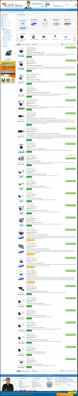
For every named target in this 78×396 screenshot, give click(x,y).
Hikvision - (32, 74)
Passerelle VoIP (20, 9)
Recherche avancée (58, 6)
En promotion (70, 155)
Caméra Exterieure (7, 33)
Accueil (2, 12)
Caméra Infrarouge (7, 32)
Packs (43, 9)
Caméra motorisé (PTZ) (8, 35)
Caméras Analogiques (12, 12)
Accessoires (5, 41)
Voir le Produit (21, 54)
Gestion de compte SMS (36, 385)
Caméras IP (6, 28)
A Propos (33, 381)
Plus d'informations (29, 394)
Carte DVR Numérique (7, 40)
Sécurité (65, 9)
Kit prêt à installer (7, 38)
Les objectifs (5, 42)
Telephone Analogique (57, 9)
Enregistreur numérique (7, 39)
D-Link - (30, 47)
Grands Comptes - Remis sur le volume (37, 387)
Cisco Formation (35, 380)
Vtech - (30, 143)
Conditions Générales (36, 382)
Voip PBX (27, 9)
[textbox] (58, 5)
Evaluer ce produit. (29, 58)
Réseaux (48, 9)
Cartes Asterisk (11, 9)
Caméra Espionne (7, 34)
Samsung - (30, 229)
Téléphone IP (3, 9)
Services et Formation (35, 9)
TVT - (29, 168)
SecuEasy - (29, 87)
